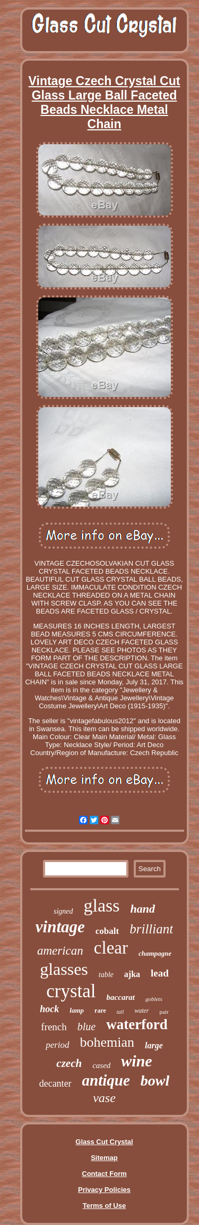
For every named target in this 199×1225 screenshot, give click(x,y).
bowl (155, 1080)
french (54, 1026)
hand (143, 908)
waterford (136, 1024)
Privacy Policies (104, 1190)
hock (49, 1009)
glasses (64, 969)
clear (111, 947)
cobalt (107, 931)
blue (86, 1026)
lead (160, 973)
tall (120, 1012)
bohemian (107, 1042)
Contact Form (104, 1174)
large (154, 1045)
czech (69, 1063)
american (60, 950)
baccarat (121, 997)
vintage (60, 926)
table (106, 975)
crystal (71, 991)
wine (136, 1061)
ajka (132, 974)
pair (164, 1011)
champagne (155, 953)
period (57, 1045)
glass (102, 905)
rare (100, 1010)
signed (63, 911)
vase (104, 1098)
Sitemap (104, 1158)
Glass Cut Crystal (104, 1142)
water (141, 1010)
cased (101, 1065)
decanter (55, 1083)
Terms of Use (104, 1206)
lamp (77, 1010)
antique (106, 1080)
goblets (153, 999)
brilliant (151, 929)
